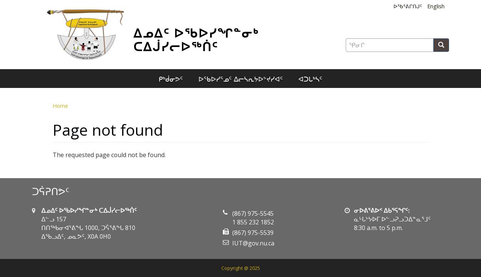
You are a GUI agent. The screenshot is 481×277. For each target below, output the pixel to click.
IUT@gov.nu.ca (253, 243)
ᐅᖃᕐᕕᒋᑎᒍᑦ (407, 6)
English (436, 6)
